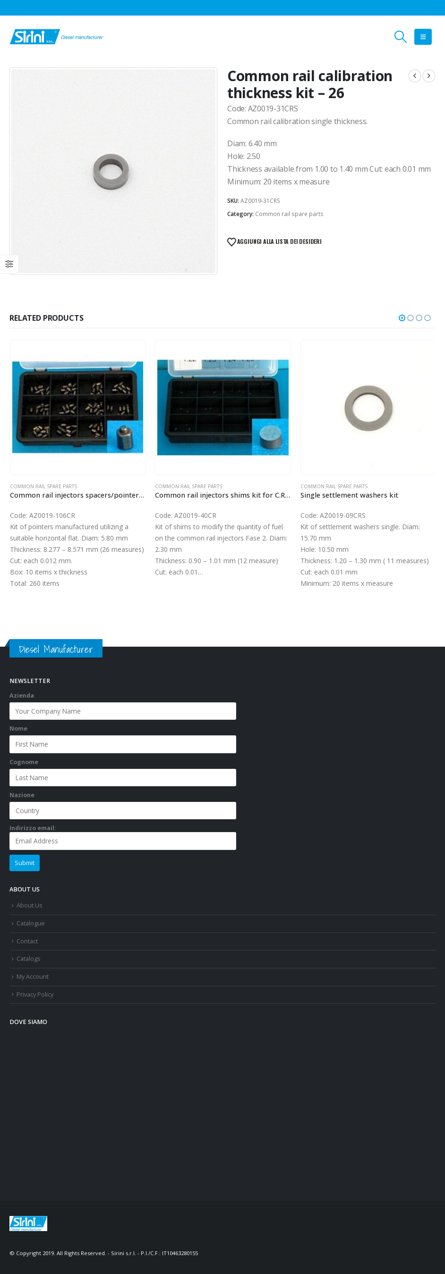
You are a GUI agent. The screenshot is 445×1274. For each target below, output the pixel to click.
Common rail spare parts (289, 214)
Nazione (21, 795)
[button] (401, 37)
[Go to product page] (78, 407)
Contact (27, 941)
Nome (18, 728)
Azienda (21, 695)
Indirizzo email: (122, 837)
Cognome (23, 762)
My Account (33, 977)
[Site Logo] (56, 37)
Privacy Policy (35, 995)
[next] (429, 76)
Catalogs (29, 959)
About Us (30, 906)
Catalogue (31, 923)
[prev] (414, 76)
